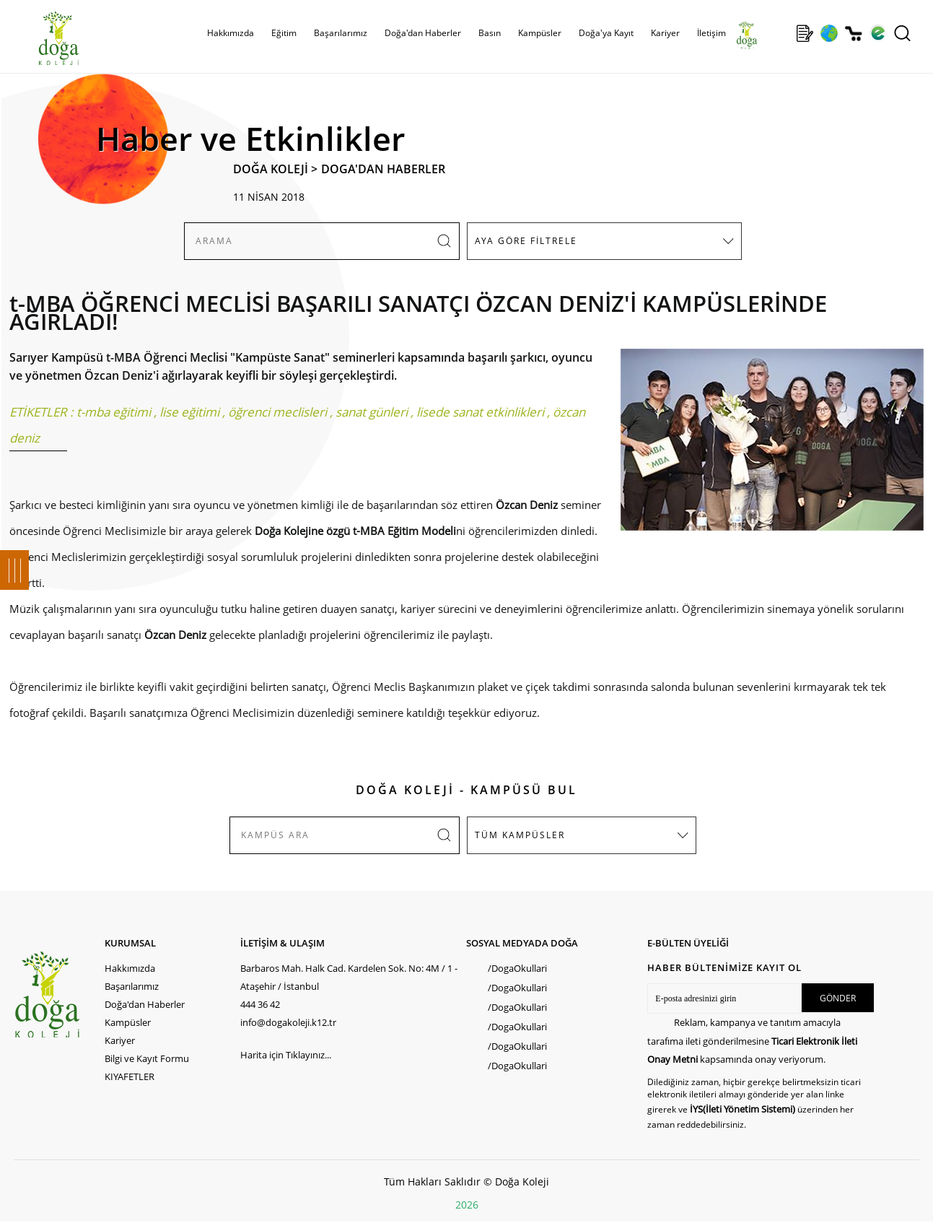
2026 (466, 1204)
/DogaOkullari (517, 968)
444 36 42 (260, 1004)
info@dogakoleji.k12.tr (288, 1022)
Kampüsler (539, 33)
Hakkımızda (230, 33)
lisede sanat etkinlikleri (480, 412)
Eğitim (284, 33)
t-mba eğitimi (113, 412)
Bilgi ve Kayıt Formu (147, 1058)
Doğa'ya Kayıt (606, 33)
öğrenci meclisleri (277, 412)
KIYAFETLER (129, 1076)
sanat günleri (372, 412)
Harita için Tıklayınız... (285, 1054)
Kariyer (665, 33)
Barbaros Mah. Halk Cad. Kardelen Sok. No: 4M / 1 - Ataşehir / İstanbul (348, 977)
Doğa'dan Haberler (423, 33)
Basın (489, 33)
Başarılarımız (340, 33)
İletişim (711, 33)
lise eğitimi (189, 412)
